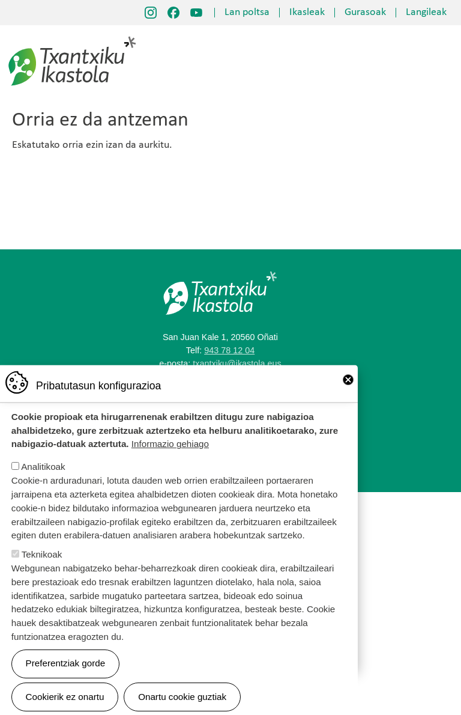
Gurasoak (365, 12)
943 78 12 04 (229, 350)
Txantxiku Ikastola (72, 39)
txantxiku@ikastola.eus (237, 363)
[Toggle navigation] (440, 61)
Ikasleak (307, 12)
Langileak (426, 12)
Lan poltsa (247, 12)
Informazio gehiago (170, 457)
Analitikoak (43, 480)
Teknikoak (42, 567)
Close (348, 393)
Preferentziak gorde (66, 676)
